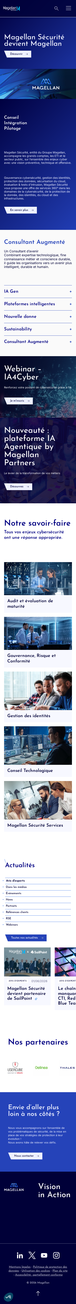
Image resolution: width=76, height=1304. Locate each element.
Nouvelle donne (38, 316)
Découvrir (16, 54)
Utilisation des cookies (35, 1270)
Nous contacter (24, 1155)
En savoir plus (19, 210)
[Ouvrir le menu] (68, 8)
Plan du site (59, 1270)
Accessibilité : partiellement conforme (39, 1274)
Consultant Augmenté (38, 341)
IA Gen (38, 291)
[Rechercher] (56, 8)
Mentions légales (20, 1267)
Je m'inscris (17, 400)
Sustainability (38, 329)
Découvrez (17, 486)
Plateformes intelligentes (38, 304)
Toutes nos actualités (24, 937)
